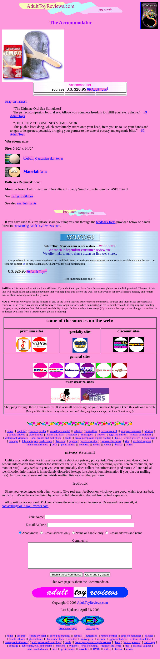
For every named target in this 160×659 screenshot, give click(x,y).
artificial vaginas (142, 441)
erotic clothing (89, 441)
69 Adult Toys (97, 89)
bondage (13, 441)
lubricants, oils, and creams (37, 441)
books (118, 444)
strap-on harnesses (131, 431)
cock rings (149, 437)
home (10, 431)
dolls (54, 444)
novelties (84, 444)
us (24, 263)
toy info (21, 431)
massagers (87, 434)
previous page (68, 633)
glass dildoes (36, 434)
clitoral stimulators (140, 434)
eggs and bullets (117, 434)
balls (117, 437)
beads (68, 437)
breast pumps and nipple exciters (93, 437)
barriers (60, 441)
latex (43, 171)
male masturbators (38, 444)
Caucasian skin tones (49, 158)
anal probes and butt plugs (46, 437)
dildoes (149, 431)
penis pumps (68, 444)
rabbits (77, 431)
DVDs (96, 444)
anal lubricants (26, 203)
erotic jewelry (132, 437)
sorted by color (37, 431)
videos (107, 444)
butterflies (91, 431)
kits (127, 441)
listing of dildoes (22, 196)
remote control (109, 431)
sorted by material (60, 431)
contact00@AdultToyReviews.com (37, 225)
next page (92, 633)
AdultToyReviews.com (92, 607)
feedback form (106, 222)
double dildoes (17, 434)
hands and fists (55, 434)
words (129, 444)
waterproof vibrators (16, 437)
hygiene (73, 441)
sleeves (101, 434)
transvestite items (111, 441)
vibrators (72, 434)
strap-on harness (16, 101)
